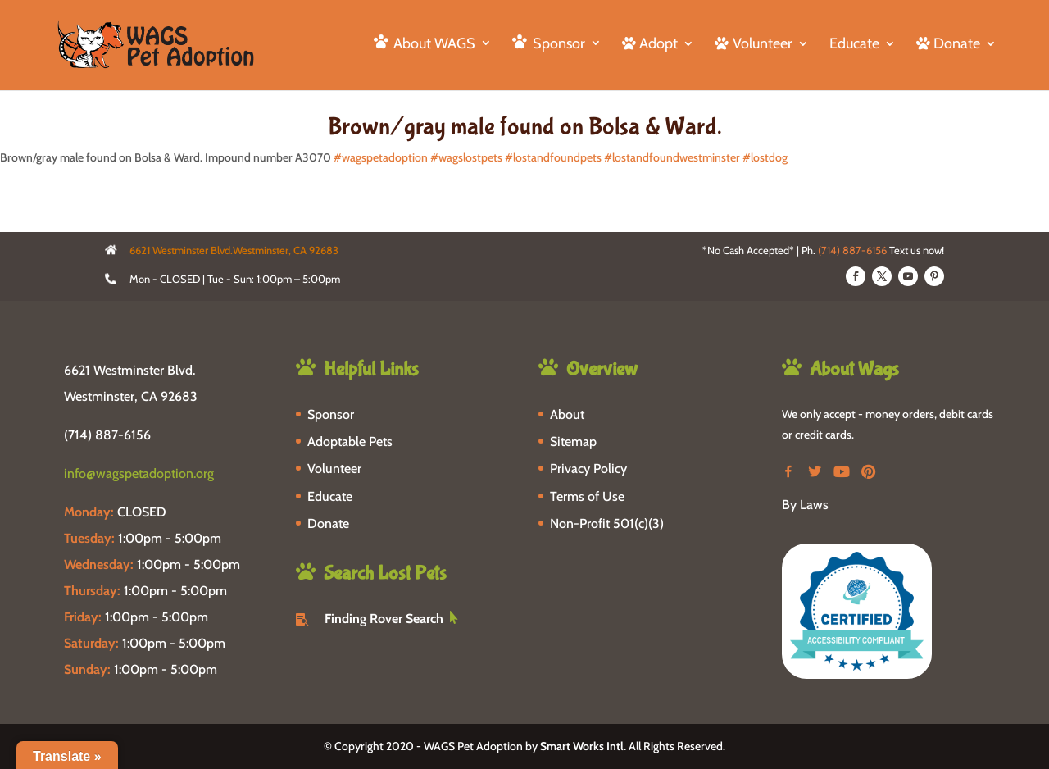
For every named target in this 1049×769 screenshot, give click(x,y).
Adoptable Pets (350, 441)
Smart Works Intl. (583, 746)
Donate (328, 523)
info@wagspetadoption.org (139, 473)
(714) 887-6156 (852, 250)
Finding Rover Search (384, 618)
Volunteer (334, 468)
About (567, 414)
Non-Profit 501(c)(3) (607, 523)
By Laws (805, 504)
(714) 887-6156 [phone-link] (107, 435)
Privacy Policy (588, 468)
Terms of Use (587, 496)
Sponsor (330, 414)
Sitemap (573, 441)
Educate (854, 45)
